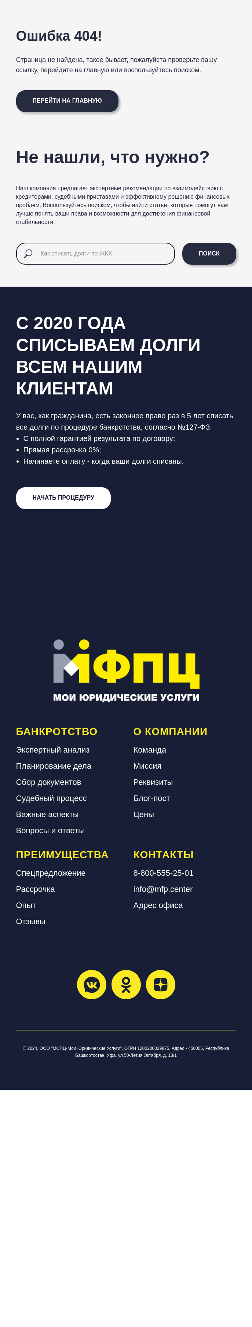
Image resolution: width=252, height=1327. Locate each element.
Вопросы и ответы (50, 1067)
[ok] (126, 1221)
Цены (144, 1051)
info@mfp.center (163, 1126)
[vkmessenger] (91, 1221)
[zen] (160, 1221)
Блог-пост (152, 1035)
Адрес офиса (158, 1142)
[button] (63, 735)
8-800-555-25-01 (164, 1109)
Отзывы (31, 1158)
